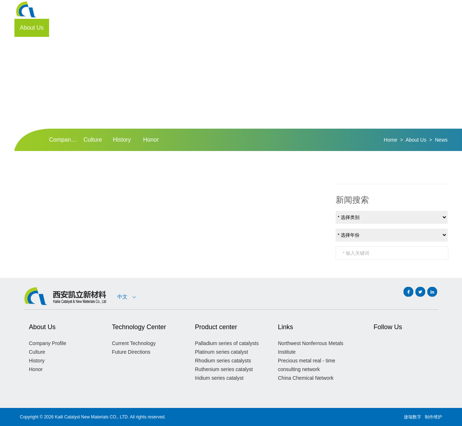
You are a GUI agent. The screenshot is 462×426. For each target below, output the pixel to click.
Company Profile (63, 140)
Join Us (365, 28)
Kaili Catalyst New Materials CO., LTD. (92, 416)
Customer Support (321, 28)
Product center (220, 28)
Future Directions (131, 352)
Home (390, 140)
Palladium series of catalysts (227, 343)
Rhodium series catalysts (223, 360)
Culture (92, 140)
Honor (151, 140)
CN (418, 9)
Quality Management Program (151, 28)
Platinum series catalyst (221, 352)
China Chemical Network (306, 378)
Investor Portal (268, 28)
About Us (32, 28)
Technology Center (79, 28)
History (122, 140)
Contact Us (399, 28)
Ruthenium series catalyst (224, 369)
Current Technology (134, 343)
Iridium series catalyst (219, 378)
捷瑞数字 (412, 416)
